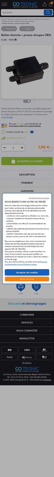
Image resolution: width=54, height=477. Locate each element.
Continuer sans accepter (39, 198)
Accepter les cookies (27, 272)
